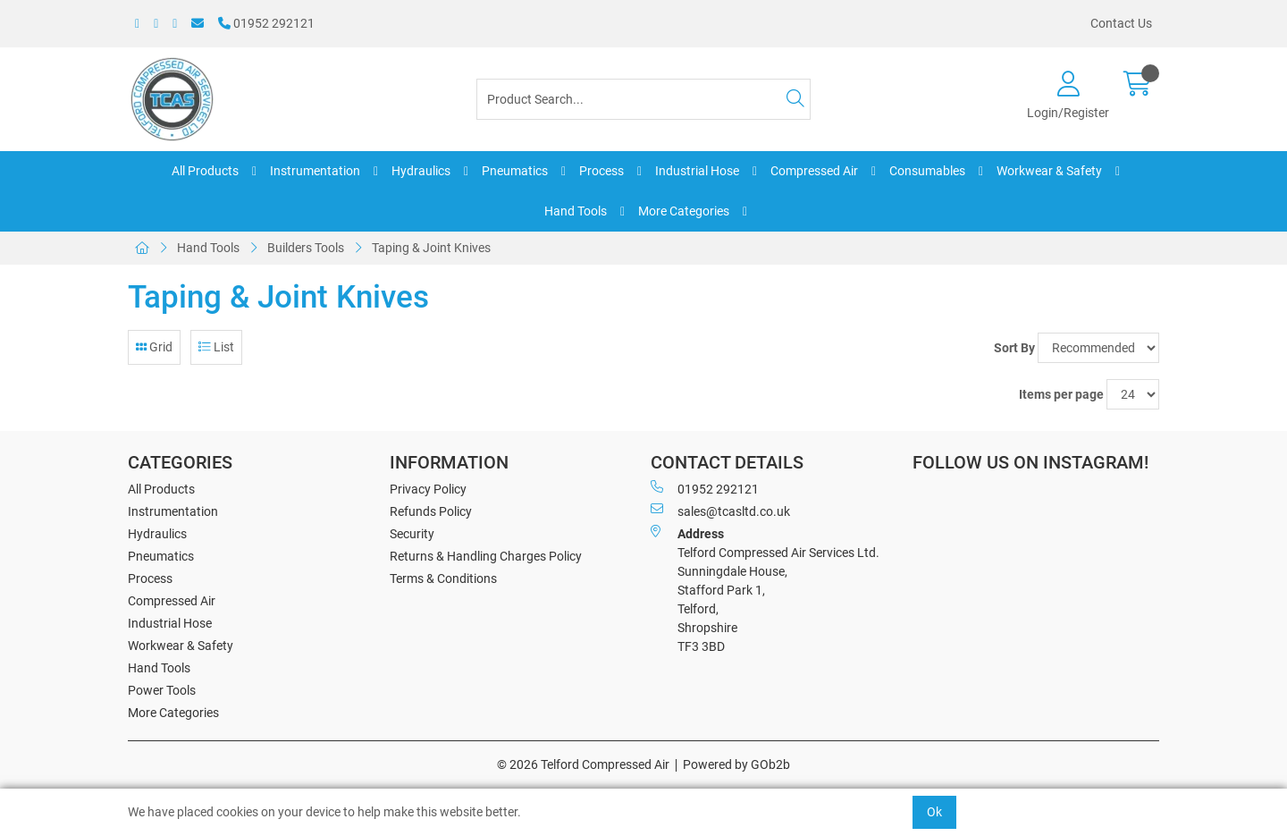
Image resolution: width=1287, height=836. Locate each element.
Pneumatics (515, 171)
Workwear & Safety (1049, 171)
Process (601, 171)
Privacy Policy (428, 489)
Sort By (1014, 348)
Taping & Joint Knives (431, 248)
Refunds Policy (431, 511)
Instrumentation (315, 171)
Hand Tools (575, 211)
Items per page (1061, 394)
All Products (205, 171)
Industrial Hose (697, 171)
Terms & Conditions (443, 578)
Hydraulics (420, 171)
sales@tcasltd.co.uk (720, 510)
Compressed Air (814, 171)
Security (412, 534)
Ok (934, 812)
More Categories (683, 211)
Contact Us (1121, 23)
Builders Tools (305, 248)
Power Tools (162, 690)
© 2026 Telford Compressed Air (583, 764)
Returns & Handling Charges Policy (486, 556)
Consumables (927, 171)
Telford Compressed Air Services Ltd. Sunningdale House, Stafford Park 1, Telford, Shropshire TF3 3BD (765, 589)
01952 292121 (266, 23)
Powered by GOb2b (736, 764)
